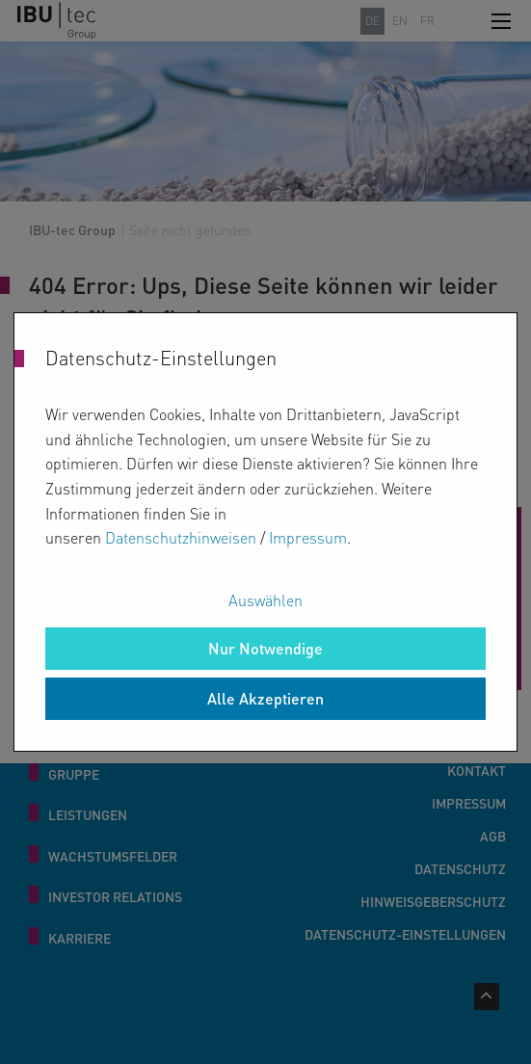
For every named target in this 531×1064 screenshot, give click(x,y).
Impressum (308, 537)
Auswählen (265, 600)
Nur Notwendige (265, 648)
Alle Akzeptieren (265, 698)
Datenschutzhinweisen (180, 537)
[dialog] (265, 532)
